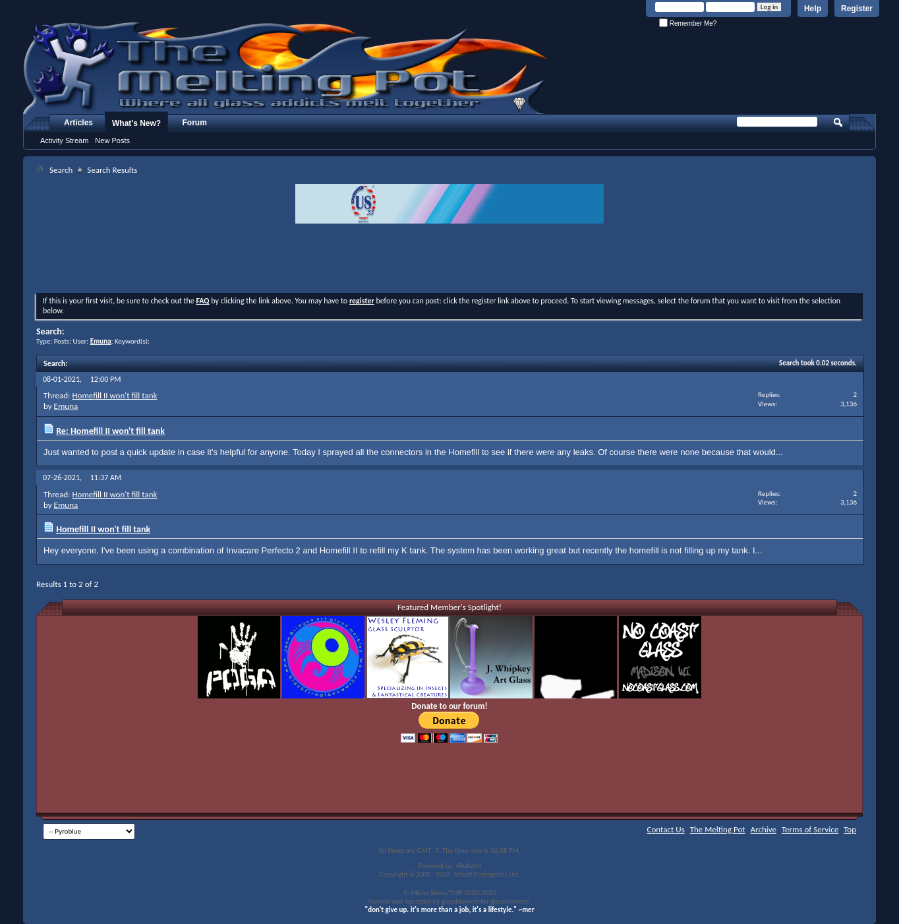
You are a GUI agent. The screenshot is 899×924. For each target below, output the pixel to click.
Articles (78, 122)
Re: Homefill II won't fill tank (110, 431)
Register (857, 8)
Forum (195, 122)
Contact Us (666, 829)
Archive (763, 829)
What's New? (136, 123)
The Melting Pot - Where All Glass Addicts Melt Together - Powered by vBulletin (286, 68)
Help (812, 8)
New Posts (112, 140)
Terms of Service (810, 829)
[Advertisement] (449, 260)
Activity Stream (64, 140)
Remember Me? (687, 23)
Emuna (66, 406)
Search (60, 170)
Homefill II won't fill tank (114, 395)
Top (850, 829)
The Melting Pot (717, 829)
